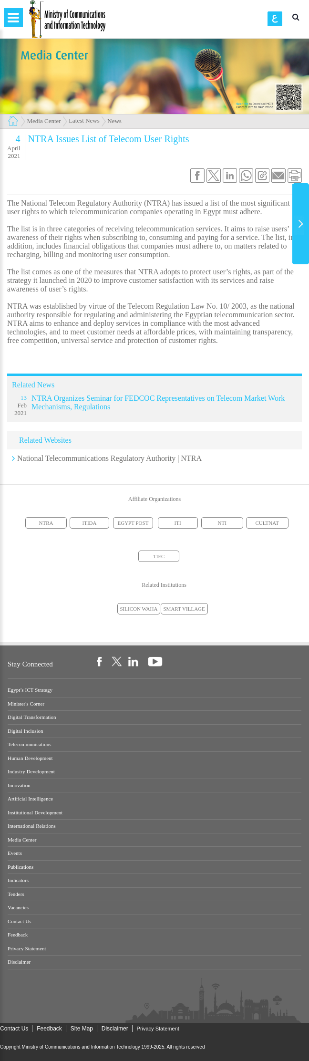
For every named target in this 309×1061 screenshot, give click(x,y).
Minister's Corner (26, 704)
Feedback (18, 934)
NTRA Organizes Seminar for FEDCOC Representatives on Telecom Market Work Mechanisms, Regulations (158, 402)
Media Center (44, 121)
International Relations (32, 826)
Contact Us (19, 921)
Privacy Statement (27, 948)
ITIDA (89, 523)
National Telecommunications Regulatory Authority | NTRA (109, 458)
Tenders (16, 894)
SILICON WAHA (139, 609)
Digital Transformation (32, 717)
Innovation (19, 785)
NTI (222, 523)
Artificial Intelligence (30, 798)
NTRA (46, 523)
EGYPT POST (133, 523)
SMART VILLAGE (184, 609)
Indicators (18, 880)
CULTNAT (267, 523)
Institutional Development (35, 812)
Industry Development (31, 771)
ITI (178, 523)
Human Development (30, 758)
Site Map (82, 1028)
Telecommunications (29, 744)
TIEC (159, 556)
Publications (20, 867)
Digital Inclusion (25, 731)
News (114, 121)
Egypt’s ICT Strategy (30, 690)
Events (15, 853)
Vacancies (18, 907)
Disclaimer (19, 962)
